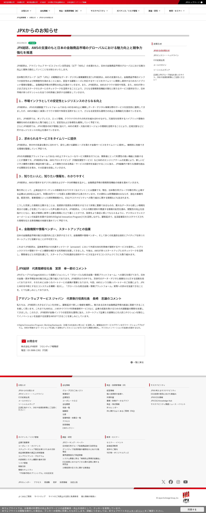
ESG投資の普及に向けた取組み (163, 402)
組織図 (65, 419)
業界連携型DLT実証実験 (73, 463)
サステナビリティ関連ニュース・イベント (168, 412)
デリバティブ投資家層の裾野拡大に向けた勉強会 (81, 458)
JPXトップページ (193, 2)
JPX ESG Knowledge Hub (161, 409)
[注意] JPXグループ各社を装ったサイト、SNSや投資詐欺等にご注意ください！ (168, 85)
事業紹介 (66, 402)
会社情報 (66, 393)
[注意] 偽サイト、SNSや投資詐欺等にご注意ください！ (37, 417)
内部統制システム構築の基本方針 (32, 468)
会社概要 (66, 412)
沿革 (64, 422)
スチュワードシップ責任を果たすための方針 (36, 457)
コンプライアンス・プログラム (31, 464)
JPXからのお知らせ (46, 26)
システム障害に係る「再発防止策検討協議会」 (82, 466)
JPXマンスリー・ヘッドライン (166, 63)
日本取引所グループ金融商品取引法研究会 (80, 454)
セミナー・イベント (115, 450)
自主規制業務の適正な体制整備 (31, 461)
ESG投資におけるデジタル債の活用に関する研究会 (81, 471)
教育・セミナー (113, 445)
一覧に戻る (138, 370)
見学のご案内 (112, 457)
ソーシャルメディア (161, 78)
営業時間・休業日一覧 (72, 426)
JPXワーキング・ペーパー (73, 450)
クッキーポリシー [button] (136, 510)
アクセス (66, 429)
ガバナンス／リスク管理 (28, 445)
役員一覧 (66, 416)
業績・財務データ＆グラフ (118, 409)
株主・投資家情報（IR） (117, 393)
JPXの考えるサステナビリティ (163, 399)
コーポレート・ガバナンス (29, 454)
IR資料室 (110, 405)
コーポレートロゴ (70, 409)
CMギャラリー (68, 436)
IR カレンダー (112, 416)
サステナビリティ (158, 393)
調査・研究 (67, 445)
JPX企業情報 (21, 26)
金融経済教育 (112, 454)
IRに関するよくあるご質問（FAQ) (121, 419)
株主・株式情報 (113, 412)
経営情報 (110, 399)
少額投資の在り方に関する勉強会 (76, 476)
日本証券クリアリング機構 (76, 2)
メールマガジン (159, 73)
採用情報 (66, 433)
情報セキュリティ (25, 478)
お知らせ (32, 26)
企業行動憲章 (23, 450)
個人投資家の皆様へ (115, 402)
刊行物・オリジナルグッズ (118, 461)
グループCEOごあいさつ (73, 399)
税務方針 (22, 474)
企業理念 (66, 405)
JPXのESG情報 (157, 405)
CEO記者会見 (158, 68)
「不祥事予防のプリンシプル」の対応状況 (35, 481)
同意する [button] (192, 509)
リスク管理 (23, 471)
